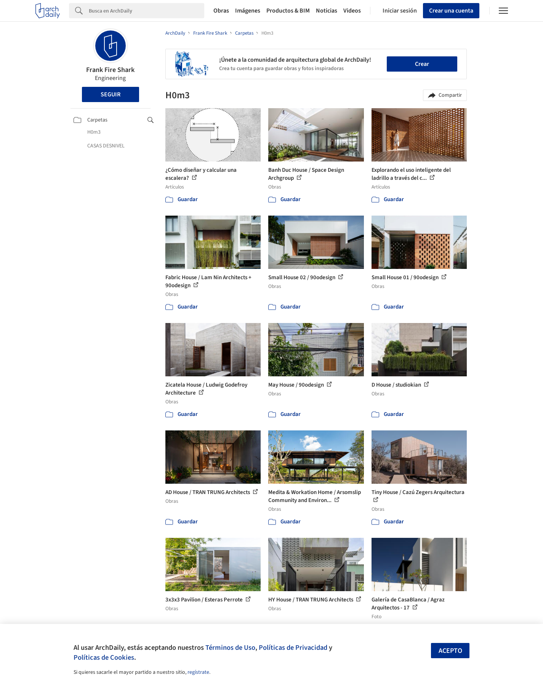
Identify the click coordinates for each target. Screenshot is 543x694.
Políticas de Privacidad (293, 647)
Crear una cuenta (451, 10)
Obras (221, 11)
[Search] (146, 10)
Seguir (110, 94)
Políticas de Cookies (104, 657)
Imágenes (247, 11)
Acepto (450, 651)
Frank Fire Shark (110, 70)
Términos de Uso (230, 647)
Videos (352, 11)
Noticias (326, 11)
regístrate (198, 672)
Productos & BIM (288, 11)
